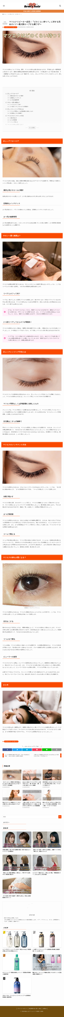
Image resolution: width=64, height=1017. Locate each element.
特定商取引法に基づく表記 (35, 1008)
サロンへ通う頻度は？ (13, 102)
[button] (7, 749)
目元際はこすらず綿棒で (16, 113)
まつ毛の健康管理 (14, 100)
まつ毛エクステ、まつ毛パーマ (11, 27)
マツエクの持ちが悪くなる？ (15, 124)
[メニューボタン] (4, 6)
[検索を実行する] (59, 816)
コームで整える (14, 122)
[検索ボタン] (60, 6)
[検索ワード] (32, 816)
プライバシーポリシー (22, 1008)
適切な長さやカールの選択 (16, 95)
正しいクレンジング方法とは (15, 109)
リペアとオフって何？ (15, 104)
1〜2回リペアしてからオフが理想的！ (19, 106)
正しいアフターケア (13, 93)
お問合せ (45, 1008)
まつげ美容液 (13, 120)
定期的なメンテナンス (15, 97)
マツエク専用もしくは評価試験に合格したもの (21, 111)
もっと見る (32, 127)
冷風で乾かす (13, 118)
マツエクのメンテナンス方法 (15, 115)
